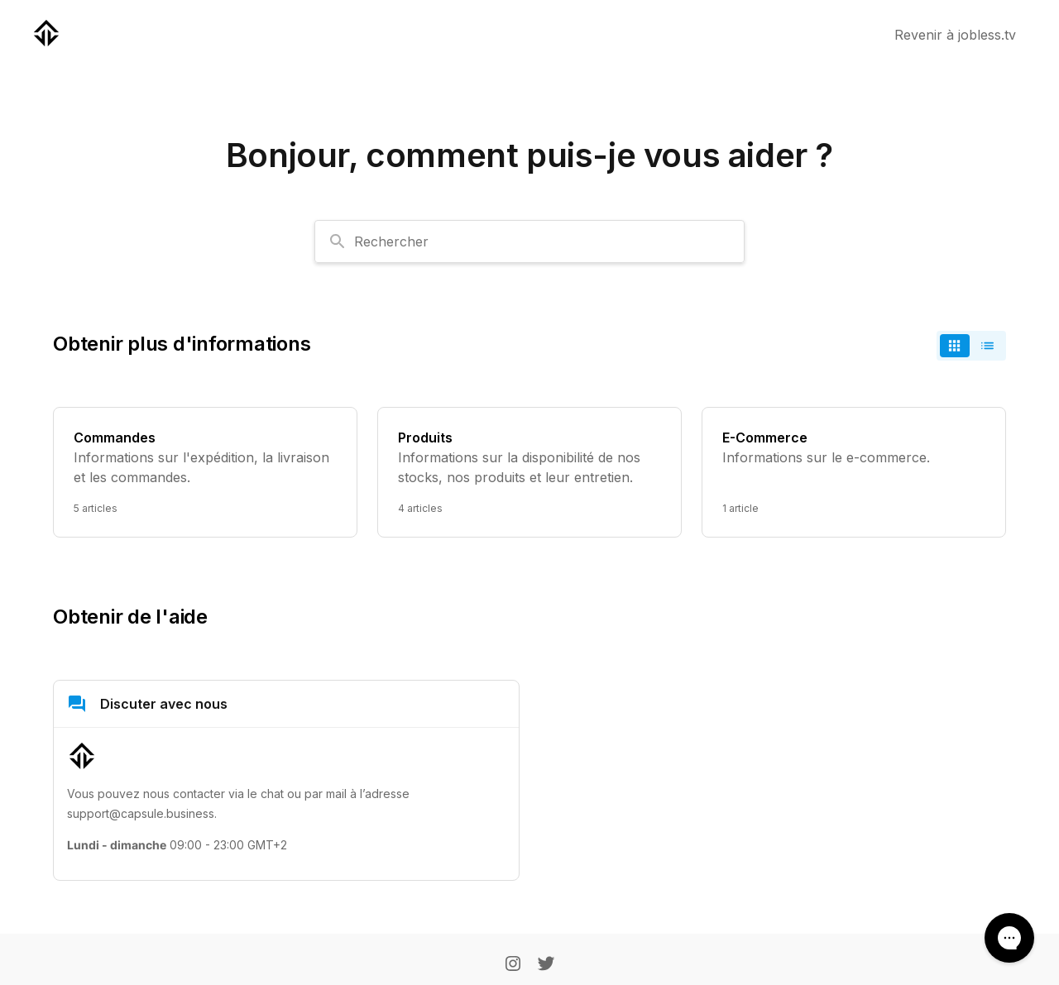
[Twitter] (546, 965)
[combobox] (529, 241)
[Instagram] (513, 965)
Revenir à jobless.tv (955, 34)
